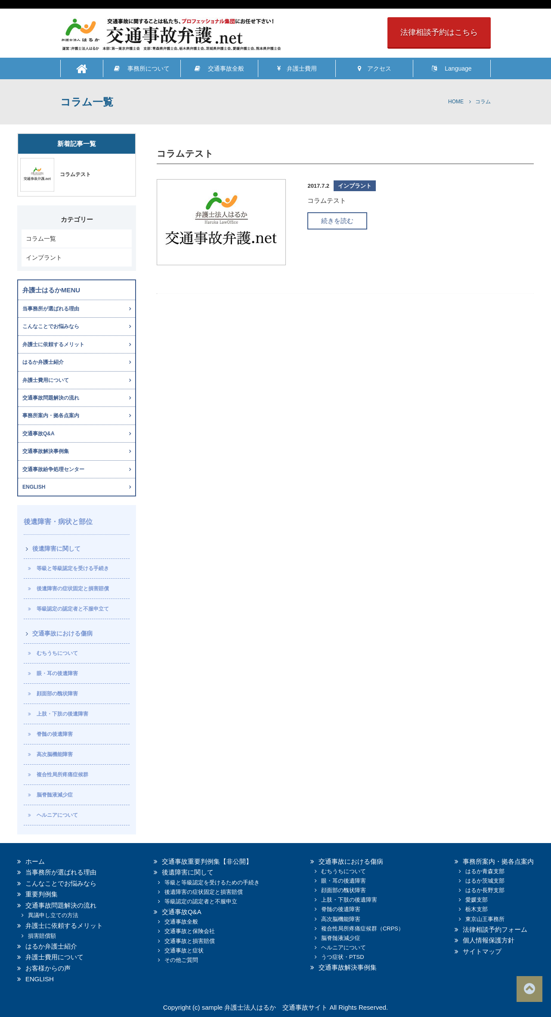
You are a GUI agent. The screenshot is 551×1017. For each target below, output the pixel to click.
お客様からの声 (48, 968)
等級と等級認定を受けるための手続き (212, 882)
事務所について (142, 68)
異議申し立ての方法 (53, 915)
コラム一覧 (41, 238)
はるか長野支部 (485, 890)
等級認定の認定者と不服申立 (200, 901)
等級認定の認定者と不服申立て (73, 609)
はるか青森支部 (485, 871)
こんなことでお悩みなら (50, 326)
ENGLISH (33, 487)
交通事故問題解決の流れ (50, 398)
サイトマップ (482, 951)
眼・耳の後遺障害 (57, 673)
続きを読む (337, 220)
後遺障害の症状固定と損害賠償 (73, 589)
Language (451, 68)
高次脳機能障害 (55, 754)
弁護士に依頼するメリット (53, 344)
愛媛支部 (476, 899)
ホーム (35, 861)
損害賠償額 (42, 936)
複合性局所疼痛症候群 (62, 775)
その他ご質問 (181, 960)
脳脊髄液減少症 (55, 795)
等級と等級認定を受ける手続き (73, 568)
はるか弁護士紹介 (43, 362)
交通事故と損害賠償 (189, 941)
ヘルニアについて (57, 815)
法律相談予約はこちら (439, 32)
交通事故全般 (219, 68)
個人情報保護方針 (488, 940)
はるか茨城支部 (485, 880)
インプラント (44, 257)
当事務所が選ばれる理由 (50, 309)
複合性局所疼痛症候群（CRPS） (362, 928)
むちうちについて (57, 653)
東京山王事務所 (485, 919)
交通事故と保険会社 (189, 931)
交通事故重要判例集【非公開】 (207, 861)
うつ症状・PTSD (342, 957)
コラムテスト (75, 174)
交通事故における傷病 (62, 633)
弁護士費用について (45, 380)
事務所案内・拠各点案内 (50, 415)
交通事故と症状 (184, 950)
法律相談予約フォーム (495, 929)
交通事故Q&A (38, 434)
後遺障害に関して (56, 548)
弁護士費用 (297, 68)
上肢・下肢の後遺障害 (62, 714)
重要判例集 (41, 894)
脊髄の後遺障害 (55, 734)
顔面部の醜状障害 (57, 694)
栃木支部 (476, 909)
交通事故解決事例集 (45, 451)
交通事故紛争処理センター (53, 469)
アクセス (374, 68)
